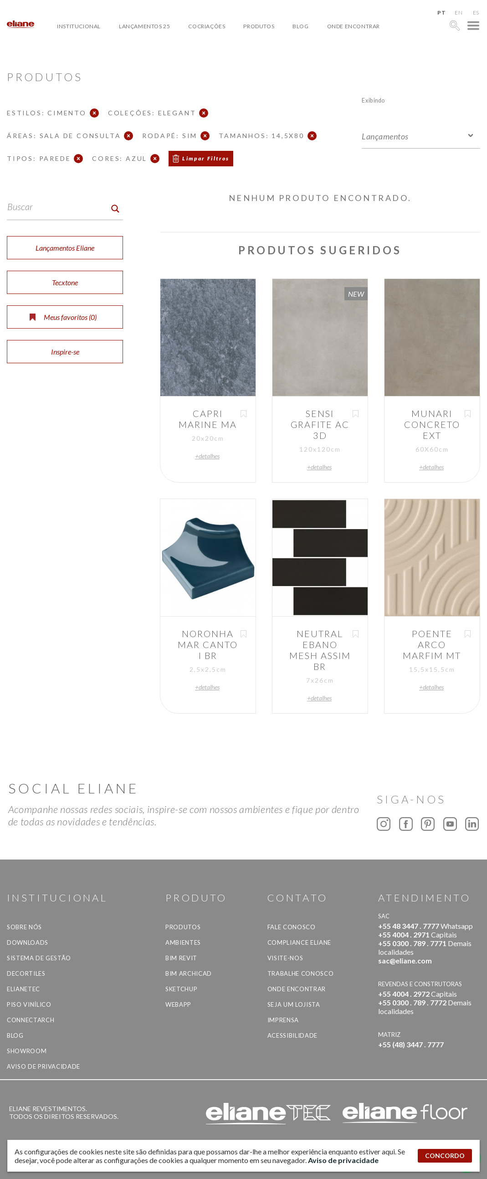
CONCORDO (445, 1155)
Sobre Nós (24, 927)
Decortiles (26, 973)
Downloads (27, 942)
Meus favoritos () (63, 317)
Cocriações (206, 26)
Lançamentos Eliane (65, 247)
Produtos (258, 26)
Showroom (26, 1051)
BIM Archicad (188, 973)
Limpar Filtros (206, 158)
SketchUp (181, 989)
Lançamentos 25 (144, 26)
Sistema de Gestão (39, 958)
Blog (300, 26)
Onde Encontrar (353, 26)
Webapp (178, 1004)
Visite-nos (285, 958)
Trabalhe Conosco (300, 973)
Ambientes (183, 942)
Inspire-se (65, 351)
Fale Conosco (291, 927)
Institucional (79, 26)
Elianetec (23, 989)
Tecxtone (65, 282)
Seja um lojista (293, 1004)
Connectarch (30, 1020)
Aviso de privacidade (43, 1066)
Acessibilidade (292, 1035)
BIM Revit (181, 958)
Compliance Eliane (299, 942)
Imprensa (283, 1020)
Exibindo (373, 100)
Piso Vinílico (29, 1004)
